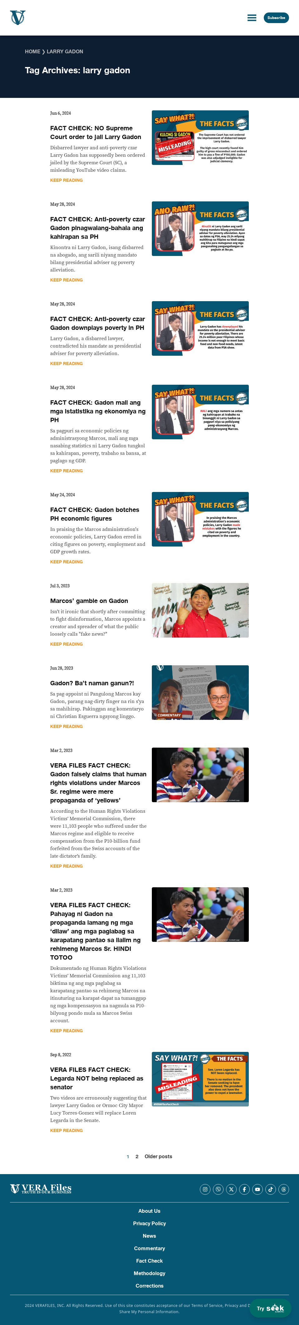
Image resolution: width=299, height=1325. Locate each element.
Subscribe (276, 18)
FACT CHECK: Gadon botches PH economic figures (94, 514)
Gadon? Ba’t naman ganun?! (92, 683)
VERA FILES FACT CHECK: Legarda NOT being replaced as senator (96, 1078)
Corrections (150, 1286)
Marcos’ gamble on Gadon (89, 601)
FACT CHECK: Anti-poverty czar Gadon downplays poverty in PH (97, 323)
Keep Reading (66, 180)
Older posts (158, 1157)
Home (32, 52)
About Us (149, 1211)
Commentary (149, 1249)
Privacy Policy (149, 1224)
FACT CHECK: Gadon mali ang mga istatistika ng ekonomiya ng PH (98, 411)
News (149, 1236)
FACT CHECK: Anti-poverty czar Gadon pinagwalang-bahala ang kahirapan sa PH (97, 228)
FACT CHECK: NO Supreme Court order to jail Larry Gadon (95, 132)
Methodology (149, 1274)
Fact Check (149, 1261)
